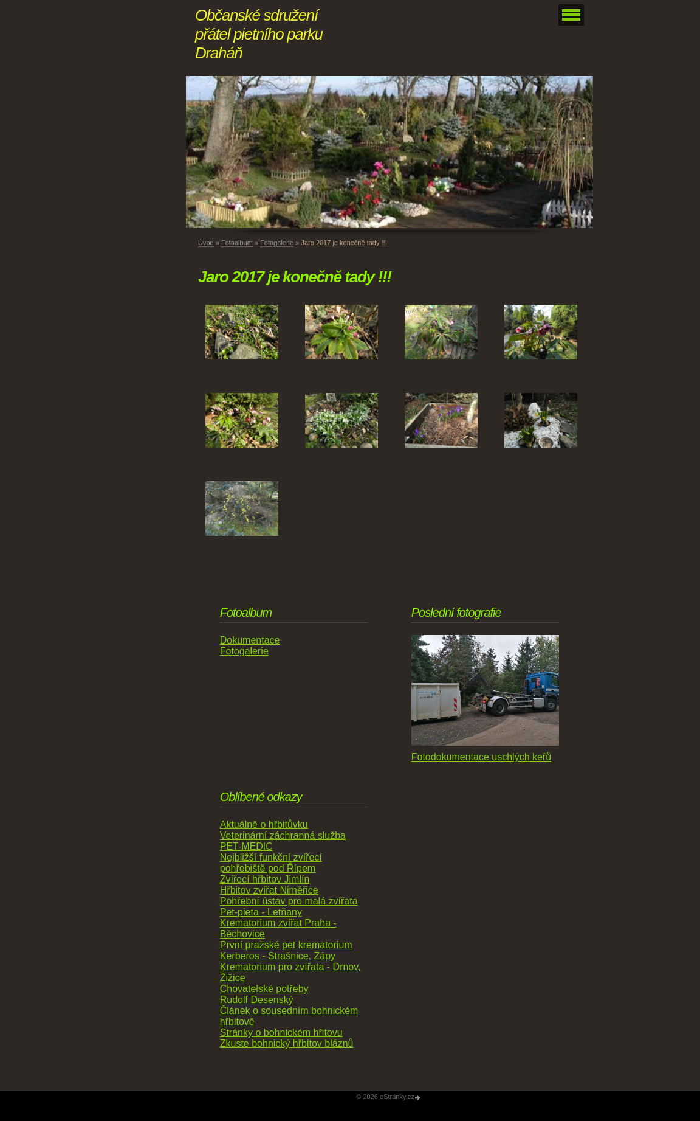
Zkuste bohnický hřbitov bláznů (287, 1043)
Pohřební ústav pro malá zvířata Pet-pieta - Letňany (289, 906)
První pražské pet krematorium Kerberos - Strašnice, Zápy (286, 950)
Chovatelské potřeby (264, 989)
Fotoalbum (237, 242)
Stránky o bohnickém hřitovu (281, 1032)
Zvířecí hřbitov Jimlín (265, 879)
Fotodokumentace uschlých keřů (481, 757)
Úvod (206, 242)
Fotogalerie (276, 242)
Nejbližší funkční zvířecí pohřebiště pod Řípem (271, 862)
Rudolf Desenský (256, 999)
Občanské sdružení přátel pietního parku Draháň (259, 34)
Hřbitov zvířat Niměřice (269, 890)
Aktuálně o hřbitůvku (264, 824)
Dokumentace (250, 640)
